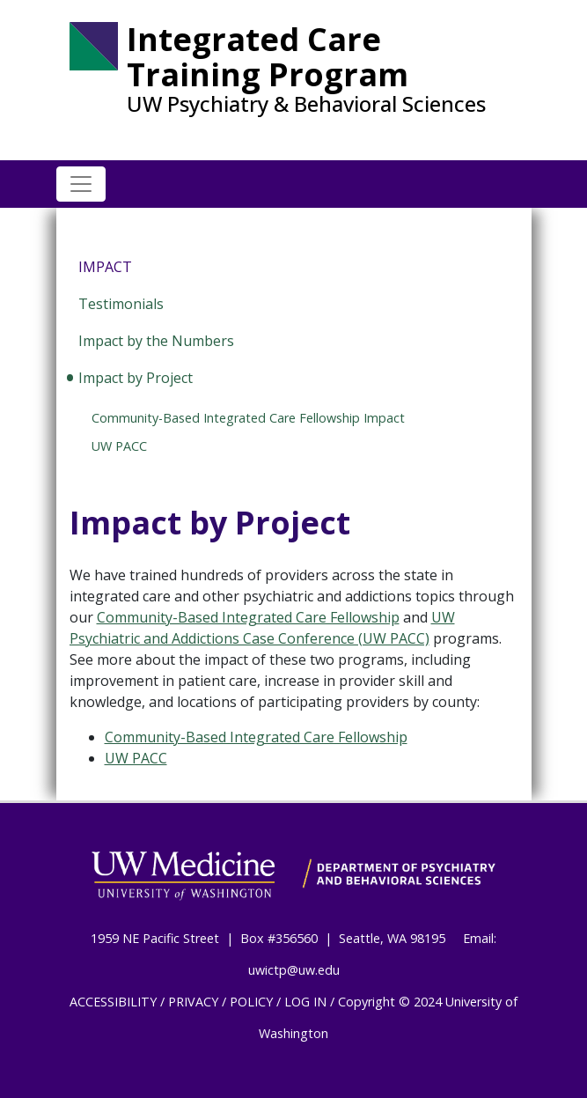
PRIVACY (193, 1001)
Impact (105, 266)
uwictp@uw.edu (294, 970)
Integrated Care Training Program (267, 57)
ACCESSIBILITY (113, 1001)
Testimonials (121, 303)
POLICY (251, 1001)
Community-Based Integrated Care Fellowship (248, 617)
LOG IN (305, 1001)
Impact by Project (135, 377)
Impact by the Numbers (156, 340)
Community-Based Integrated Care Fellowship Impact (248, 417)
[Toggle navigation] (81, 184)
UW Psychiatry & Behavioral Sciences (306, 104)
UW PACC (119, 446)
